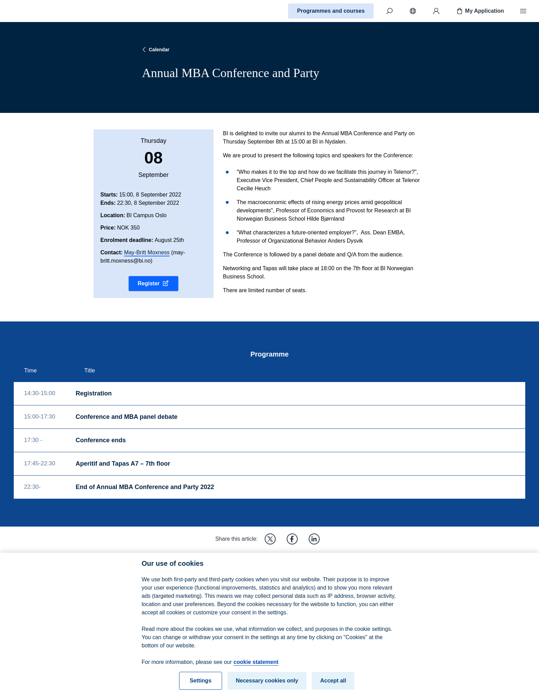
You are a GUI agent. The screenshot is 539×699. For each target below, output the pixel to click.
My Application (479, 11)
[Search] (389, 11)
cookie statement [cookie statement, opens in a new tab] (255, 669)
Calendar (155, 49)
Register (153, 283)
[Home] (29, 11)
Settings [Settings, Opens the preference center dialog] (200, 687)
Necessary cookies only (267, 687)
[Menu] (523, 11)
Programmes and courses (331, 11)
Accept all (333, 687)
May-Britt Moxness (146, 252)
